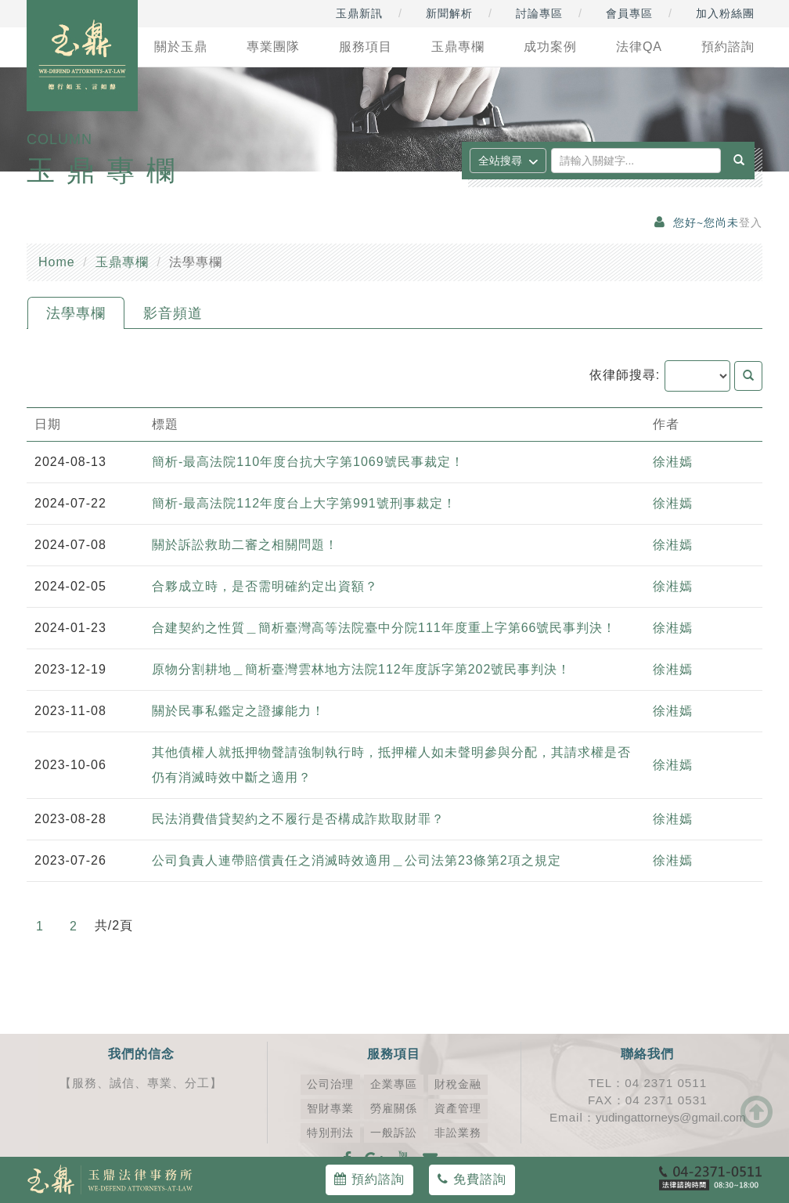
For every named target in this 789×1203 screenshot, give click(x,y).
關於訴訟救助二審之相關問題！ (245, 544)
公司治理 (330, 1084)
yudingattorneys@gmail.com (671, 1117)
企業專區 (393, 1084)
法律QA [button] (639, 46)
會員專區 (629, 13)
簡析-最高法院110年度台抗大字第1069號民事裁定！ (308, 461)
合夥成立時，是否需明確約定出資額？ (265, 586)
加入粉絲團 (725, 13)
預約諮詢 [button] (728, 46)
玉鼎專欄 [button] (458, 46)
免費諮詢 (472, 1179)
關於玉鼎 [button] (180, 46)
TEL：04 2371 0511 (647, 1082)
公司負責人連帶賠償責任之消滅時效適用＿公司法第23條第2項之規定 (356, 860)
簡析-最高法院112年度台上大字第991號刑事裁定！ (304, 503)
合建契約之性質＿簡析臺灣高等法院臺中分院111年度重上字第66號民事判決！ (384, 627)
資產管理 (457, 1108)
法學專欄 (76, 313)
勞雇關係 (393, 1108)
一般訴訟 (393, 1133)
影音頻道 (173, 313)
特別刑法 (330, 1133)
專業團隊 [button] (273, 46)
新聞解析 (449, 13)
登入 (750, 223)
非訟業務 (457, 1133)
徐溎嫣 (673, 461)
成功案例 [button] (550, 46)
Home (56, 262)
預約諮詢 (369, 1179)
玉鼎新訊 (359, 13)
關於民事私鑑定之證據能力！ (238, 710)
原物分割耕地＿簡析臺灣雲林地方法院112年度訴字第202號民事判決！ (361, 669)
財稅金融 (457, 1084)
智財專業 (330, 1108)
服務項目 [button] (365, 46)
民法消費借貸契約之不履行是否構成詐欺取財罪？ (298, 818)
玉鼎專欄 (122, 262)
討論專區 (539, 13)
